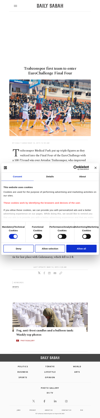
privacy (33, 410)
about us (48, 410)
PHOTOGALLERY (28, 341)
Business (22, 372)
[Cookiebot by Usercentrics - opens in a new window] (75, 167)
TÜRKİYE (50, 366)
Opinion (50, 377)
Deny (18, 248)
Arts (77, 372)
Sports (23, 377)
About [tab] (82, 176)
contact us (66, 410)
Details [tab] (50, 176)
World (77, 366)
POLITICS (23, 366)
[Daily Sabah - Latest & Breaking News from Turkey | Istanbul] (50, 6)
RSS (81, 410)
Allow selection (50, 248)
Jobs (19, 410)
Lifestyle (50, 372)
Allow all (81, 248)
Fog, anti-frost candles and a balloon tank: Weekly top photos (44, 332)
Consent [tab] (17, 176)
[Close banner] (95, 168)
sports (15, 287)
